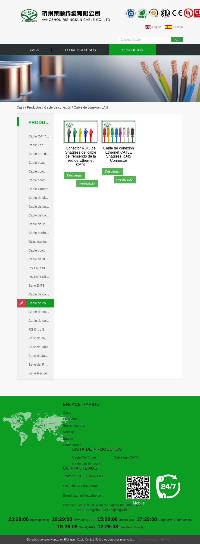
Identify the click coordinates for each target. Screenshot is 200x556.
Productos (132, 50)
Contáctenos (72, 445)
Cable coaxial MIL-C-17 (41, 250)
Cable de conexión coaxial (41, 294)
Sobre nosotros (80, 50)
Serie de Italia (38, 347)
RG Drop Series (39, 329)
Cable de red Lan (40, 224)
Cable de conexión (57, 107)
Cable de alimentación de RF (41, 259)
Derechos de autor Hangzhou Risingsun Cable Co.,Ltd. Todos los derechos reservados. (81, 539)
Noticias (69, 432)
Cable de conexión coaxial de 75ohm (41, 320)
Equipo (68, 438)
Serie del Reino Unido (41, 364)
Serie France (37, 373)
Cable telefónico (40, 233)
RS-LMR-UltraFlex (41, 277)
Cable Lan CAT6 (40, 145)
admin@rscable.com (88, 495)
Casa (34, 50)
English (156, 27)
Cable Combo (38, 189)
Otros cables (37, 241)
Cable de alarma (40, 198)
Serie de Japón (39, 356)
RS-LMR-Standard (41, 268)
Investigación (87, 183)
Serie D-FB (36, 285)
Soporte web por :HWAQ (154, 539)
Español (178, 27)
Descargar (74, 175)
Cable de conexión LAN (41, 303)
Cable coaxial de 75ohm (41, 180)
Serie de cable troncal (41, 338)
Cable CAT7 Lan (40, 136)
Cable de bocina (40, 206)
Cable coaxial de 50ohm (41, 171)
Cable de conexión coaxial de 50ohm (41, 312)
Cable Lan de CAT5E (41, 154)
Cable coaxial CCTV (41, 162)
